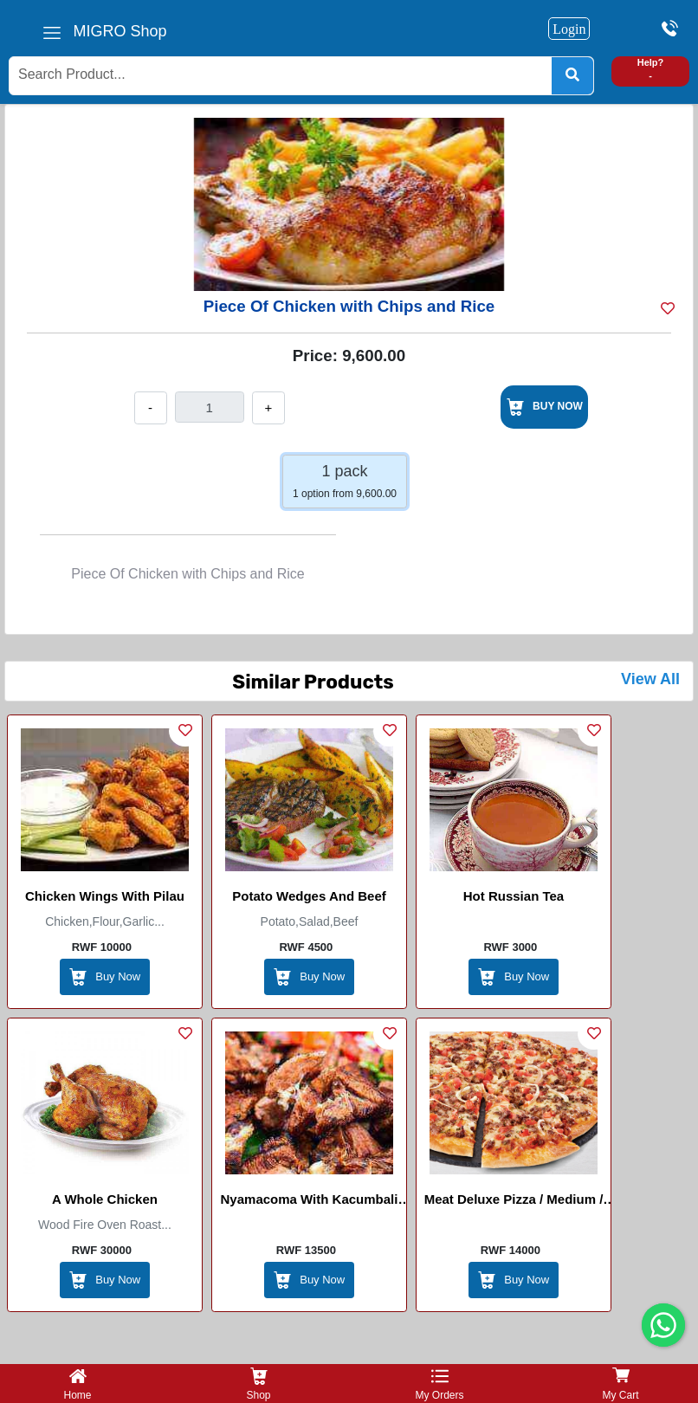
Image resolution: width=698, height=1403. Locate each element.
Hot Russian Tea (513, 896)
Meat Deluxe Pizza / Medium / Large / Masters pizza (514, 1202)
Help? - (650, 69)
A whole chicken (105, 1199)
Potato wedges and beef (309, 896)
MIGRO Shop (120, 31)
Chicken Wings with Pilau (104, 896)
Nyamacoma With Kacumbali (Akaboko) (309, 1202)
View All (650, 679)
